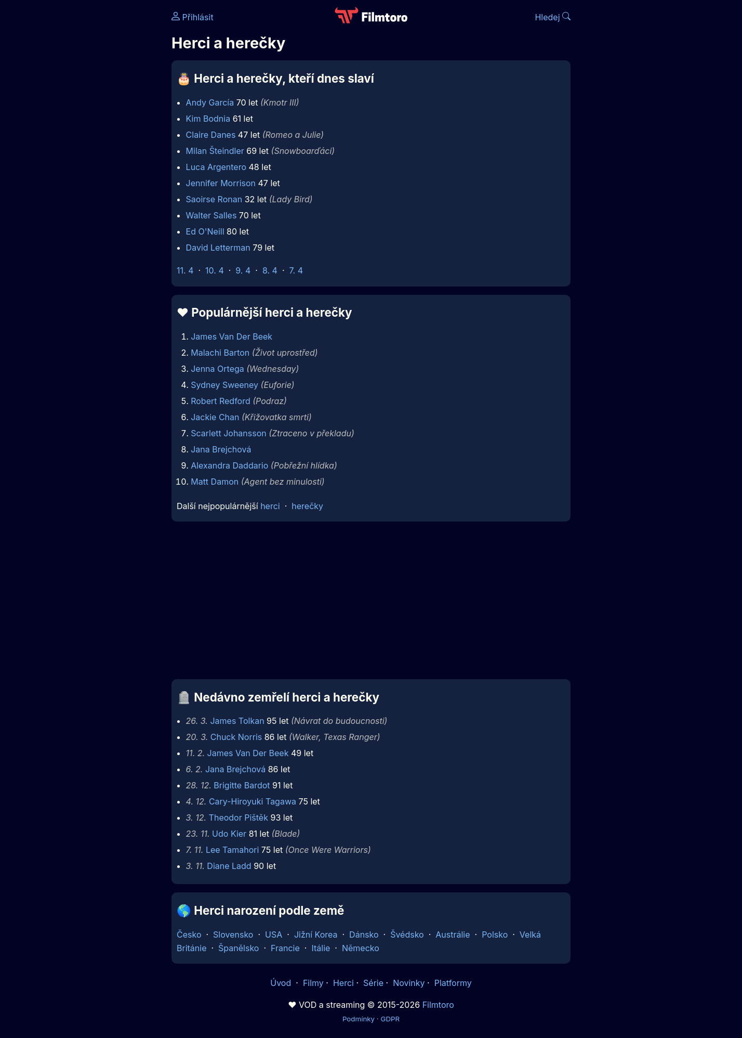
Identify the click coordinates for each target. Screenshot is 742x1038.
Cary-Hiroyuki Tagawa (252, 801)
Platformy (453, 983)
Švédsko (407, 934)
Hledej (553, 17)
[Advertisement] (96, 160)
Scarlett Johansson (229, 433)
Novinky (409, 983)
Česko (189, 934)
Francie (285, 948)
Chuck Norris (236, 737)
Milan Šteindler (215, 151)
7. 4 (296, 270)
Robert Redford (220, 401)
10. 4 (214, 270)
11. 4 (185, 270)
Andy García (210, 102)
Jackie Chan (215, 417)
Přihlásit (192, 17)
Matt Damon (215, 481)
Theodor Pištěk (238, 817)
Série (373, 983)
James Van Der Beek (231, 336)
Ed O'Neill (205, 231)
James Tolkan (237, 721)
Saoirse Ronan (214, 199)
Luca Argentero (216, 167)
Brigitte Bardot (242, 785)
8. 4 (269, 270)
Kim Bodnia (208, 118)
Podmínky (358, 1019)
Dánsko (363, 934)
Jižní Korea (316, 934)
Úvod (281, 983)
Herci (343, 983)
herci (270, 506)
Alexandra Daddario (229, 465)
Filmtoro (438, 1005)
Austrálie (452, 934)
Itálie (320, 948)
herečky (307, 506)
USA (273, 934)
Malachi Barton (220, 352)
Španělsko (238, 948)
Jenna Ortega (217, 369)
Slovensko (233, 934)
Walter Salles (211, 215)
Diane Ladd (229, 866)
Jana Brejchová (221, 449)
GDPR (390, 1019)
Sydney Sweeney (224, 385)
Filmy (313, 983)
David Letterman (218, 247)
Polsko (495, 934)
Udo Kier (229, 833)
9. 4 (242, 270)
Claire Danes (211, 134)
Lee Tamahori (232, 850)
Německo (360, 948)
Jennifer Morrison (221, 183)
